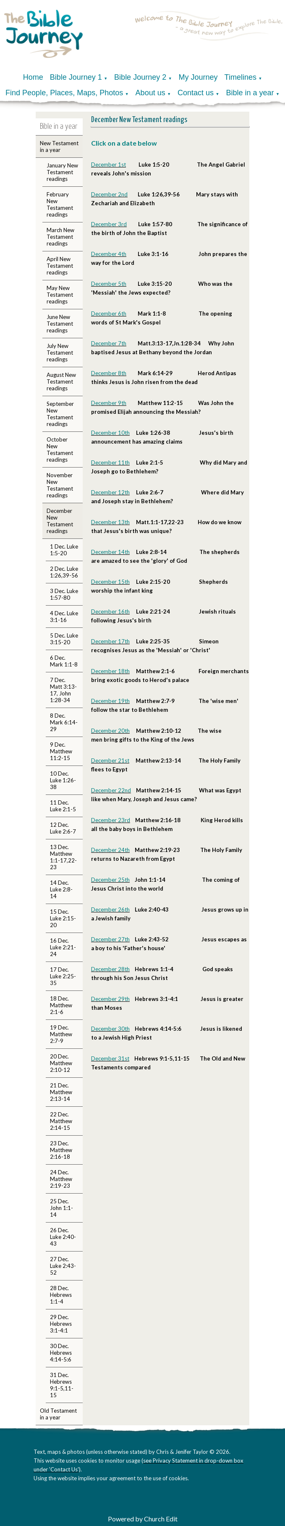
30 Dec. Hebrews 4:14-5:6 (61, 1353)
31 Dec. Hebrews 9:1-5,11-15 (61, 1385)
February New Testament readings (60, 204)
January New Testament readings (62, 172)
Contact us (196, 93)
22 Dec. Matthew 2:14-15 (61, 1121)
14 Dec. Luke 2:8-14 (61, 889)
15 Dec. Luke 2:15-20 (63, 918)
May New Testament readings (60, 295)
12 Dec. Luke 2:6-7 (63, 828)
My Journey (198, 77)
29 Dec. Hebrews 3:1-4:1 (61, 1324)
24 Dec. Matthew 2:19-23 (61, 1179)
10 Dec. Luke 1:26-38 (63, 780)
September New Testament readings (60, 413)
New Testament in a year (59, 146)
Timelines (240, 77)
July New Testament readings (60, 352)
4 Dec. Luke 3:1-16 (64, 616)
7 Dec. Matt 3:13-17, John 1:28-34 (63, 690)
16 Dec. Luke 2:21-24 (63, 947)
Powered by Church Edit (143, 1519)
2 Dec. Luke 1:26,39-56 (64, 572)
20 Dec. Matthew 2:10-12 (61, 1063)
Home (33, 77)
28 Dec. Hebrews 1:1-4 (61, 1295)
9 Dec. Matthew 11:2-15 (61, 751)
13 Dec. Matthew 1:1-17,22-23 (63, 857)
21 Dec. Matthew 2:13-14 (61, 1092)
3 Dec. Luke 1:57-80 (64, 594)
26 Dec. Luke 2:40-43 (63, 1237)
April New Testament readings (60, 266)
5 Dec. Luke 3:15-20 (64, 638)
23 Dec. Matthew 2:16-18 (61, 1150)
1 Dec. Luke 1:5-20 (64, 550)
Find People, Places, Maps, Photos (64, 93)
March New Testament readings (60, 237)
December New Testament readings (60, 520)
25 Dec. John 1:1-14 (61, 1208)
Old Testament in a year (58, 1414)
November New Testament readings (60, 485)
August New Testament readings (61, 381)
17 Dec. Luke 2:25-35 (63, 976)
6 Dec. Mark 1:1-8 (64, 661)
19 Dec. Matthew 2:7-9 (61, 1034)
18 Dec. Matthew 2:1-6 (61, 1005)
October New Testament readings (60, 449)
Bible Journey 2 (140, 77)
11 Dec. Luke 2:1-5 (63, 806)
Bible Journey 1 (76, 77)
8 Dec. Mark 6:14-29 (64, 722)
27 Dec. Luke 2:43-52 (63, 1266)
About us (150, 93)
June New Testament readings (60, 324)
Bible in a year (250, 93)
